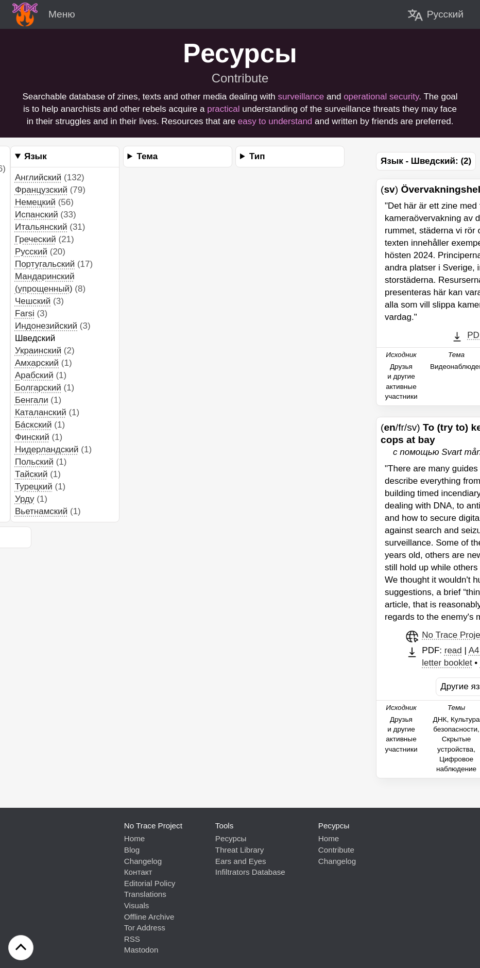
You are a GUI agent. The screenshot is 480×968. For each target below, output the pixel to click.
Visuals (136, 905)
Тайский (31, 474)
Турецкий (34, 486)
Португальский (45, 264)
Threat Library (239, 849)
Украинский (38, 350)
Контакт (138, 872)
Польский (34, 462)
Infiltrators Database (250, 872)
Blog (132, 849)
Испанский (36, 214)
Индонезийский (46, 326)
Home (134, 838)
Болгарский (38, 388)
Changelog (143, 861)
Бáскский (33, 425)
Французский (41, 190)
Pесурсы (231, 838)
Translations (145, 894)
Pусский (31, 252)
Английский (38, 177)
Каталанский (40, 412)
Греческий (35, 239)
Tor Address (144, 927)
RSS (132, 939)
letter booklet (447, 663)
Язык (35, 156)
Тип (257, 156)
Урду (25, 499)
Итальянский (41, 227)
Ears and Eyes (240, 861)
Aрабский (34, 375)
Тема (147, 156)
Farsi (25, 313)
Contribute (240, 78)
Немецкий (35, 202)
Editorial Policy (150, 883)
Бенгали (31, 400)
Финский (32, 437)
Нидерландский (47, 449)
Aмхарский (37, 363)
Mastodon (141, 949)
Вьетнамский (41, 511)
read (453, 650)
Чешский (32, 301)
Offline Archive (149, 916)
